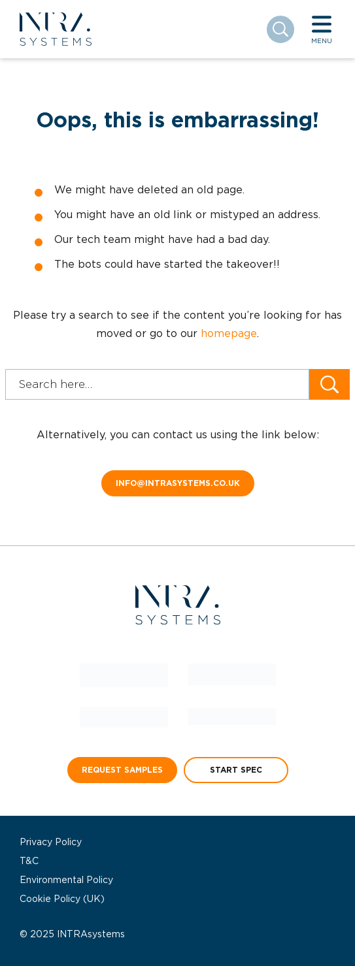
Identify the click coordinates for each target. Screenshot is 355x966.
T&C (29, 861)
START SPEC (236, 770)
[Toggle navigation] (321, 29)
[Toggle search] (280, 29)
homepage (229, 333)
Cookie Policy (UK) (62, 899)
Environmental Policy (66, 880)
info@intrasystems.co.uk (178, 483)
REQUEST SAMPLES (122, 770)
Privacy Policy (51, 842)
